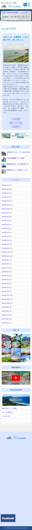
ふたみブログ (24, 12)
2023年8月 (5, 311)
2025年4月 (5, 232)
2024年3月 (5, 283)
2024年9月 (5, 260)
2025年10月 (6, 209)
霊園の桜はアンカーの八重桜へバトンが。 (18, 170)
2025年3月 (5, 236)
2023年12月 (6, 295)
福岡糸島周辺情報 (12, 12)
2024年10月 (6, 256)
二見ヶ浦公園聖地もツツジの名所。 (16, 158)
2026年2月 (5, 193)
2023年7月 (5, 315)
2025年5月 (5, 228)
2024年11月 (6, 252)
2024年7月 (5, 268)
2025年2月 (5, 240)
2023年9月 (5, 307)
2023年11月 (6, 299)
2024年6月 (5, 272)
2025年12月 (6, 201)
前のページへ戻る (16, 123)
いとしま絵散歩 (7, 412)
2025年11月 (6, 205)
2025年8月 (5, 217)
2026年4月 (5, 185)
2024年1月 (5, 291)
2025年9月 (5, 213)
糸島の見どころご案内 (9, 408)
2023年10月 (6, 303)
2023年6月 (5, 319)
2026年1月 (5, 197)
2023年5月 (5, 323)
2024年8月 (5, 264)
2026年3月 (5, 189)
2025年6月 (5, 224)
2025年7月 (5, 220)
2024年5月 (5, 275)
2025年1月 (5, 244)
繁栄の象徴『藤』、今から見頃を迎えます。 (18, 164)
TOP (3, 12)
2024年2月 (5, 287)
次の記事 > (16, 126)
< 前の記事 (16, 119)
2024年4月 (5, 279)
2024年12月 (6, 248)
